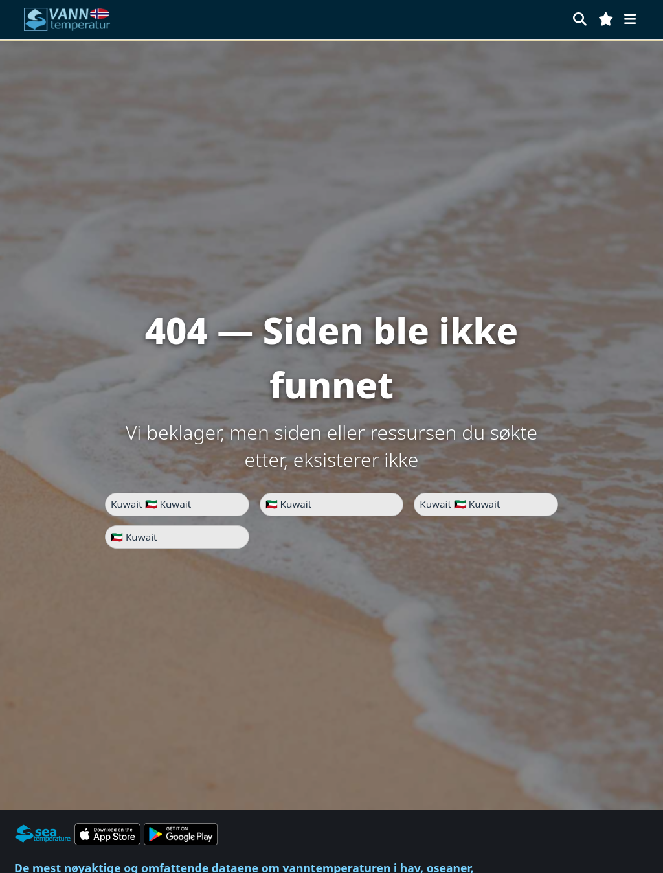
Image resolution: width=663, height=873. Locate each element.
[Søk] (580, 19)
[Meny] (630, 19)
